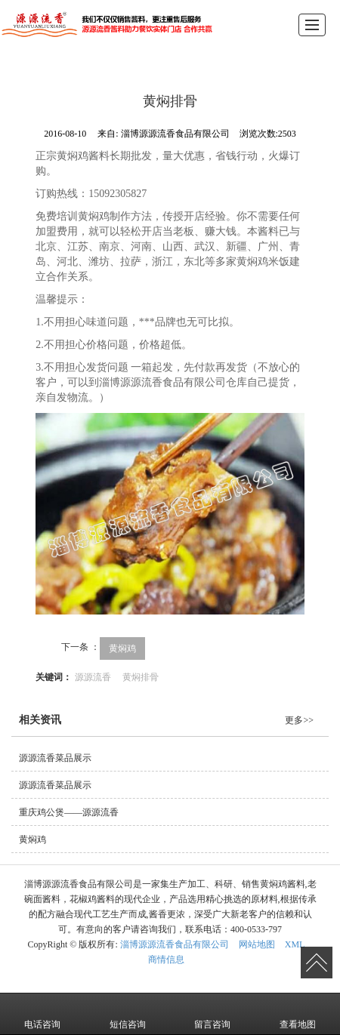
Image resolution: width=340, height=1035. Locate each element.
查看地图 (298, 1014)
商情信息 (166, 959)
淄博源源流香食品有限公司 (174, 944)
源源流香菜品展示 (55, 758)
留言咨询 (212, 1014)
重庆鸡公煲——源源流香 (69, 812)
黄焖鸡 (122, 648)
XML (295, 944)
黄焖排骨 (140, 677)
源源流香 (93, 677)
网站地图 (257, 944)
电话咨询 (42, 1014)
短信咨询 (128, 1014)
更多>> (299, 720)
